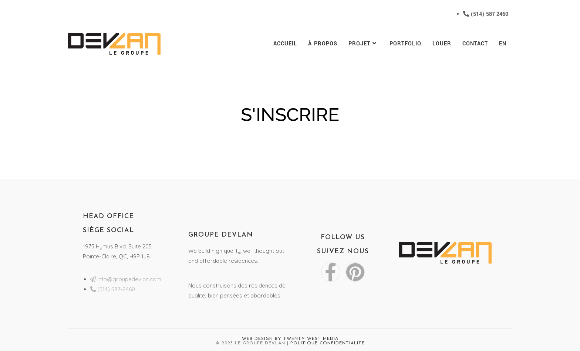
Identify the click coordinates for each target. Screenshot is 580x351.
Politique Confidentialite (327, 343)
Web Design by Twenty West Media (290, 339)
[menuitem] (502, 44)
